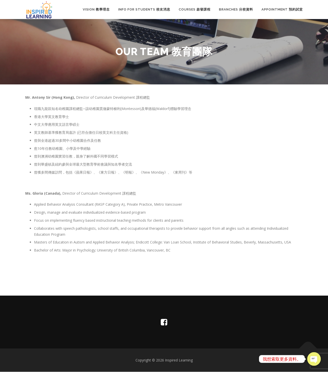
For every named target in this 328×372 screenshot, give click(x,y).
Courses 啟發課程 (194, 9)
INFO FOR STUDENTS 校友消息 (144, 9)
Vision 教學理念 (96, 9)
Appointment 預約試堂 (282, 9)
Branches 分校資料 (236, 9)
